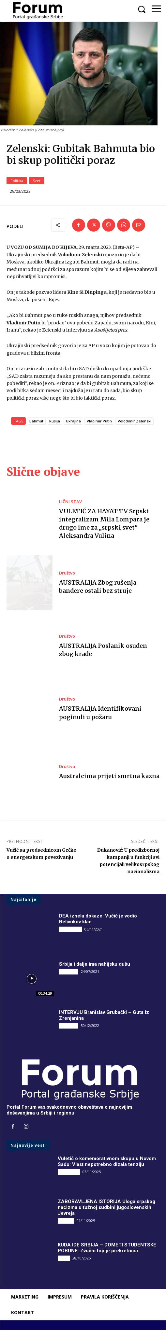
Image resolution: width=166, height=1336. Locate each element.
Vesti (64, 1263)
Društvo (67, 578)
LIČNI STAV (70, 507)
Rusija (54, 426)
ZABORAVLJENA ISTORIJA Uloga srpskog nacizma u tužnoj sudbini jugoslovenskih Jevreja (106, 1213)
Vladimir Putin (99, 426)
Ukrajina (73, 426)
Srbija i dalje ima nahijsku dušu (94, 970)
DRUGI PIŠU (70, 935)
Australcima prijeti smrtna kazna (109, 781)
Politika (17, 186)
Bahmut (36, 426)
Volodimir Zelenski (134, 426)
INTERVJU (68, 977)
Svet (36, 186)
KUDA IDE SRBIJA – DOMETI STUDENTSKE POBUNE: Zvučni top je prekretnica (107, 1253)
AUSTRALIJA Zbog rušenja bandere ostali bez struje (97, 592)
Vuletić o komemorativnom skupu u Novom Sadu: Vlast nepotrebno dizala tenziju (107, 1167)
